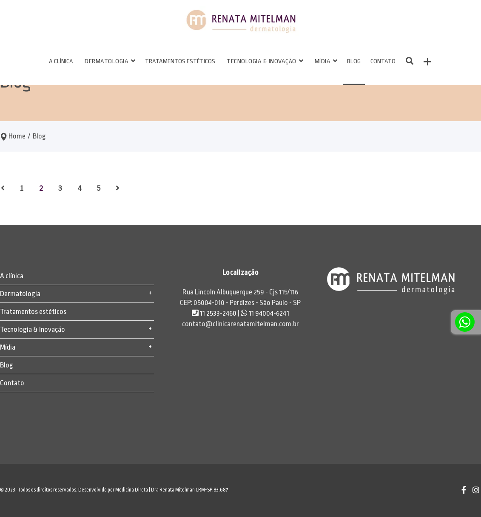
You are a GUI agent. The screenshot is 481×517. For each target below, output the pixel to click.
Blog (6, 365)
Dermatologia (20, 294)
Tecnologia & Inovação (32, 329)
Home (17, 136)
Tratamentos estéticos (33, 312)
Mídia (7, 347)
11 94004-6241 (265, 313)
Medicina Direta (131, 490)
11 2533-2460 (215, 313)
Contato (12, 383)
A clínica (11, 276)
